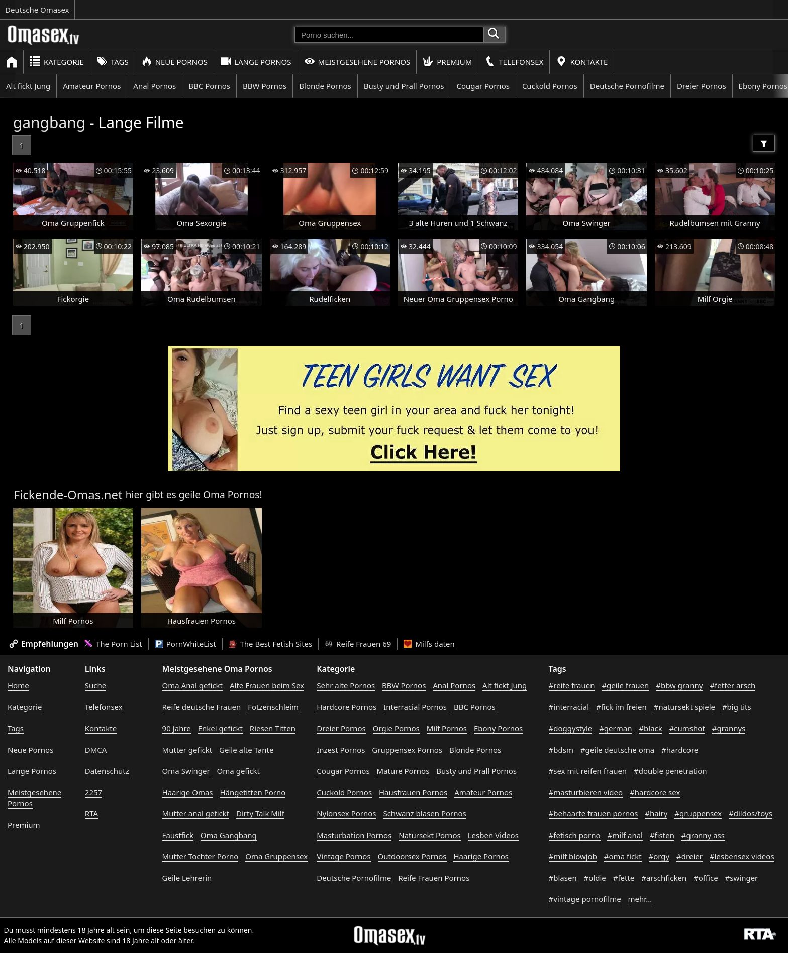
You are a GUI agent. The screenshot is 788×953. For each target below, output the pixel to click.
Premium (447, 61)
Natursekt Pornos (430, 835)
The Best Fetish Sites (271, 644)
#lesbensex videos (742, 856)
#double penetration (670, 771)
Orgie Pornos (396, 728)
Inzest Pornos (341, 750)
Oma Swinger (186, 771)
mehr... (640, 899)
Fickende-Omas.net (68, 494)
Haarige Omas (187, 792)
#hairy (656, 813)
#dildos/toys (750, 813)
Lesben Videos (493, 835)
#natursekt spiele (684, 707)
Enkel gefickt (220, 728)
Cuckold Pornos (549, 86)
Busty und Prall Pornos (404, 86)
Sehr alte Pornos (346, 685)
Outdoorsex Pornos (412, 856)
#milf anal (625, 835)
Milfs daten (429, 644)
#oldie (595, 878)
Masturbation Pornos (354, 835)
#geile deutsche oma (617, 750)
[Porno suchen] (388, 35)
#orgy (659, 856)
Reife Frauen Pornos (433, 878)
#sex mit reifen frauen (588, 771)
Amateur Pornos (92, 86)
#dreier (689, 856)
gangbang (49, 122)
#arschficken (663, 878)
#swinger (741, 878)
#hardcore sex (655, 792)
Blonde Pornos (325, 86)
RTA (91, 813)
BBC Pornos (209, 86)
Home (18, 685)
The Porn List (113, 644)
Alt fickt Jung (28, 86)
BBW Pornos (264, 86)
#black (650, 728)
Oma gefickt (238, 771)
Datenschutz (107, 771)
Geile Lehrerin (187, 878)
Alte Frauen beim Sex (267, 685)
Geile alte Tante (246, 750)
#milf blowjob (573, 856)
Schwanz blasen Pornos (424, 813)
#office (706, 878)
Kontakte (582, 61)
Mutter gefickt (187, 750)
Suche (95, 685)
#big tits (736, 707)
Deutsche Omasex (37, 10)
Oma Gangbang (229, 835)
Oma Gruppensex (276, 856)
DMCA (96, 750)
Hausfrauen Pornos (413, 792)
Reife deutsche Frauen (201, 707)
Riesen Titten (273, 728)
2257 (93, 792)
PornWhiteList (185, 644)
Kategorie (57, 61)
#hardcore (679, 750)
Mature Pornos (403, 771)
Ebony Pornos (498, 728)
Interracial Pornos (415, 707)
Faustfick (177, 835)
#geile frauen (625, 685)
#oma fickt (623, 856)
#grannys (729, 728)
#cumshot (687, 728)
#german (615, 728)
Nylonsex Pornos (346, 813)
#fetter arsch (732, 685)
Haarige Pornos (480, 856)
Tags (112, 61)
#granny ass (703, 835)
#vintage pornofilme (585, 899)
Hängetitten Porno (252, 792)
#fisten (662, 835)
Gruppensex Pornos (407, 750)
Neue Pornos (174, 61)
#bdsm (561, 750)
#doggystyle (571, 728)
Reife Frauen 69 (358, 644)
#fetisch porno (575, 835)
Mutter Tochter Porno (200, 856)
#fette (624, 878)
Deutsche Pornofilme (627, 86)
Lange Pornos (255, 61)
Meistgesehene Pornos (357, 61)
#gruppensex (698, 813)
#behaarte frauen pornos (593, 813)
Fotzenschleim (273, 707)
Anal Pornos (154, 86)
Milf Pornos (447, 728)
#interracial (569, 707)
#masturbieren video (586, 792)
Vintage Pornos (343, 856)
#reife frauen (572, 685)
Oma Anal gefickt (192, 685)
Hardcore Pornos (346, 707)
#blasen (563, 878)
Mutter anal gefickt (195, 813)
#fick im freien (621, 707)
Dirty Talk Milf (260, 813)
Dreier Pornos (701, 86)
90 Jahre (176, 728)
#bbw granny (679, 685)
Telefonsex (513, 61)
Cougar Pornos (482, 86)
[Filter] (764, 143)
